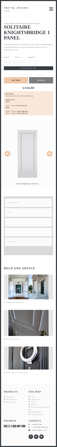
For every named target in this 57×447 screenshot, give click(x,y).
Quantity (31, 57)
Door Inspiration (36, 412)
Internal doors (10, 397)
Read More (15, 50)
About (33, 397)
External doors (10, 402)
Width (17, 57)
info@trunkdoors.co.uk (39, 430)
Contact (33, 402)
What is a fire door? (13, 339)
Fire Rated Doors (11, 399)
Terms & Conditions (37, 414)
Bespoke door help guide (15, 302)
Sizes (9, 212)
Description (12, 202)
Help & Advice (35, 399)
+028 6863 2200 (37, 424)
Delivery (11, 242)
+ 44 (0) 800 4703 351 (40, 427)
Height (6, 57)
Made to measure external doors (17, 372)
